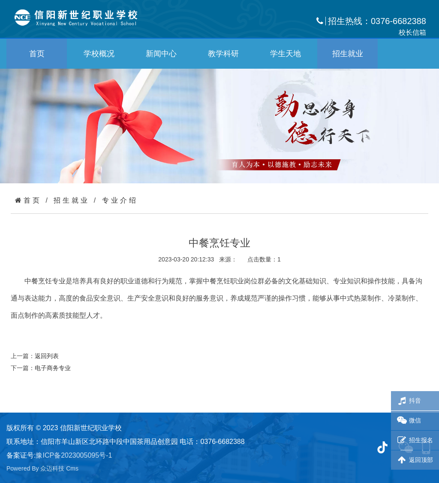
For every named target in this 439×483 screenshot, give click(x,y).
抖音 (408, 400)
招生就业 (347, 53)
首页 (37, 53)
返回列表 (47, 355)
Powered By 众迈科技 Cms (42, 468)
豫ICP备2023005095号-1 (74, 455)
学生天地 (285, 53)
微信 (408, 420)
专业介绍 (120, 200)
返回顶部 (414, 459)
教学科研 (223, 53)
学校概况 (99, 53)
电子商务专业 (53, 368)
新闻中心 (161, 53)
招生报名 (414, 440)
